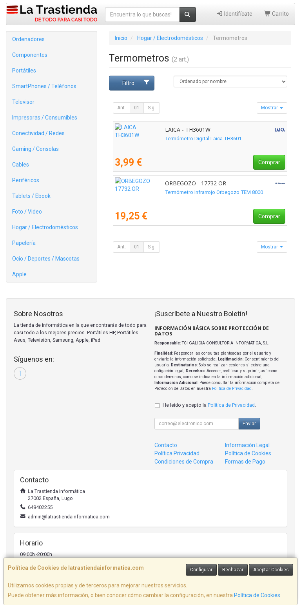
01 (137, 107)
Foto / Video (27, 211)
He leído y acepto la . (209, 405)
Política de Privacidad (232, 388)
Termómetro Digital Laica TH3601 (153, 138)
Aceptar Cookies (271, 569)
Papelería (24, 243)
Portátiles (24, 70)
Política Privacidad (176, 453)
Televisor (23, 102)
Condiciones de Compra (183, 461)
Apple (19, 274)
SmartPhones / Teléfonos (44, 86)
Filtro (136, 82)
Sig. (152, 107)
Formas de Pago (245, 461)
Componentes (29, 55)
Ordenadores (28, 39)
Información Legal (247, 445)
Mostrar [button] (272, 107)
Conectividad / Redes (38, 133)
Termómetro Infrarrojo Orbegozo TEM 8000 (164, 192)
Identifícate (234, 14)
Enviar (249, 423)
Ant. (121, 107)
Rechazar (232, 569)
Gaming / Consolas (35, 149)
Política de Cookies (257, 595)
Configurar (201, 569)
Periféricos (25, 180)
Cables (20, 164)
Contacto (165, 445)
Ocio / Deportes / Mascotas (46, 258)
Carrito (276, 14)
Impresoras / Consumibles (44, 117)
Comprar (269, 162)
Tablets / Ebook (31, 196)
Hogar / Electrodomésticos (45, 227)
